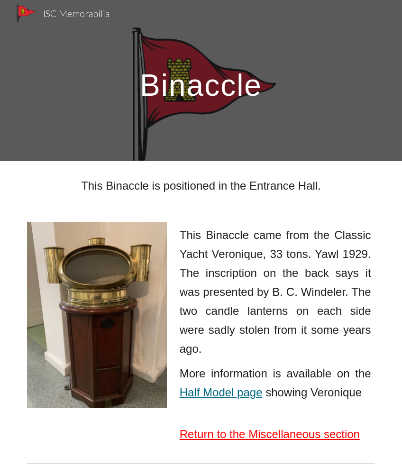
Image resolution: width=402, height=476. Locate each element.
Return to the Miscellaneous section (270, 434)
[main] (201, 80)
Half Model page (221, 392)
